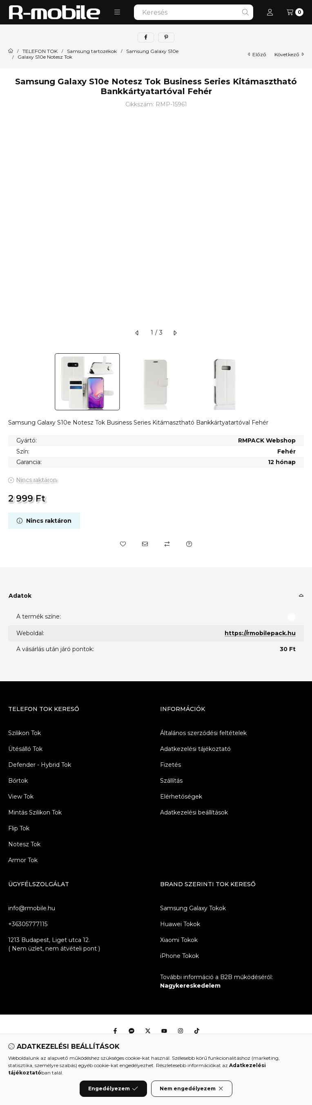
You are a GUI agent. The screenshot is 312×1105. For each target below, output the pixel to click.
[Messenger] (131, 1031)
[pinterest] (166, 37)
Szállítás (171, 780)
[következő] (175, 333)
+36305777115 (27, 924)
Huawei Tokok (180, 924)
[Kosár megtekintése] (295, 12)
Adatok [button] (20, 595)
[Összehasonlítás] (167, 544)
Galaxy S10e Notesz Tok (45, 57)
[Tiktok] (197, 1031)
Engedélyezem (113, 1088)
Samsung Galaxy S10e (152, 51)
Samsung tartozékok (92, 51)
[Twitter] (148, 1031)
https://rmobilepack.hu (260, 633)
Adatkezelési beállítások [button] (194, 812)
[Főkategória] (10, 51)
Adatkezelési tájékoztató (195, 749)
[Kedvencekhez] (123, 544)
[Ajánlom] (145, 544)
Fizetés (170, 764)
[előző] (137, 333)
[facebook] (146, 37)
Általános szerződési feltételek (203, 733)
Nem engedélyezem (192, 1088)
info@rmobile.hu (31, 908)
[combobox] (194, 12)
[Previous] (12, 381)
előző (257, 54)
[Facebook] (115, 1031)
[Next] (300, 381)
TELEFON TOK (40, 51)
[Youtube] (164, 1031)
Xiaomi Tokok (179, 940)
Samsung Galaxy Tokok (193, 908)
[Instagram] (180, 1031)
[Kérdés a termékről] (189, 544)
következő (289, 54)
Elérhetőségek (181, 796)
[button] (117, 12)
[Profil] (270, 12)
